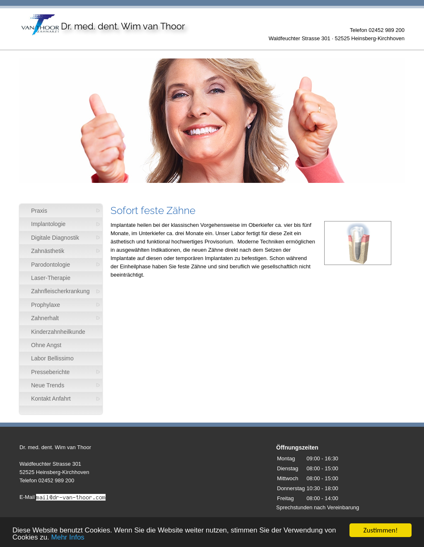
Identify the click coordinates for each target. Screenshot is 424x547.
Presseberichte (50, 372)
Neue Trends (47, 385)
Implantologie (48, 224)
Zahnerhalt (45, 318)
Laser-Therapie (50, 278)
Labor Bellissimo (52, 358)
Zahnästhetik (47, 251)
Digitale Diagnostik (55, 237)
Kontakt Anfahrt (51, 398)
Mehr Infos (67, 538)
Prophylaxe (45, 304)
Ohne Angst (46, 345)
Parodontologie (50, 264)
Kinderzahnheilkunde (58, 331)
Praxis (39, 210)
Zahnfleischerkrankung (60, 291)
